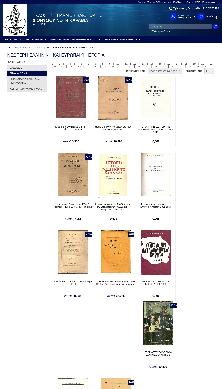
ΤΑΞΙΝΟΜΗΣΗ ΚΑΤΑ (136, 71)
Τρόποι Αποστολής (61, 360)
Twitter (146, 356)
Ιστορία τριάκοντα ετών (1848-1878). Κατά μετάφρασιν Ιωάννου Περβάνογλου (150, 284)
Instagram (148, 362)
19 (194, 63)
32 (138, 66)
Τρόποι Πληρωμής (61, 354)
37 (181, 66)
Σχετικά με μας (17, 351)
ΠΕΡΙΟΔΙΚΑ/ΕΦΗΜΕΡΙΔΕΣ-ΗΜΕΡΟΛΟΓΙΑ (25, 81)
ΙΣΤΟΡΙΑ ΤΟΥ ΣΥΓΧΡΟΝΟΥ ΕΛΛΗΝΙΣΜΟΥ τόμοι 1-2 (110, 282)
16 (168, 63)
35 (164, 66)
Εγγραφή (98, 356)
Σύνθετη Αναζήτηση (161, 31)
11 (126, 63)
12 (134, 63)
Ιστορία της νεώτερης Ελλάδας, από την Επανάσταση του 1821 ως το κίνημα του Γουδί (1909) (70, 207)
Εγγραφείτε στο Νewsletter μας (74, 332)
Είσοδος (98, 351)
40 (206, 66)
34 (155, 66)
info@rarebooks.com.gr (190, 368)
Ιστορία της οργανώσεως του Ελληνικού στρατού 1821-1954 (110, 205)
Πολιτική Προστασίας (20, 362)
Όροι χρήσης (16, 356)
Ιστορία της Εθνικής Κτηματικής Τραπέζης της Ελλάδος (69, 128)
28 (104, 66)
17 (177, 63)
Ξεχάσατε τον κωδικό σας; (107, 362)
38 (189, 66)
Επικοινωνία (208, 2)
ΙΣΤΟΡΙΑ (38, 47)
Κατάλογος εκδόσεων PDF (186, 2)
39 (198, 66)
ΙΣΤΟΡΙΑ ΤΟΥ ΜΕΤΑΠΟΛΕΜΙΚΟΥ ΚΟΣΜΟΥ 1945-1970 (70, 282)
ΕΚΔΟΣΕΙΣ (16, 67)
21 (211, 63)
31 (130, 66)
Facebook (148, 351)
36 (172, 66)
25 (79, 66)
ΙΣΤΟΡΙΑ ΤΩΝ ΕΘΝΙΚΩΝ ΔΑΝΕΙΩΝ (190, 281)
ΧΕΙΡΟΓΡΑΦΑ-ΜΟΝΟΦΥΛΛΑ (26, 88)
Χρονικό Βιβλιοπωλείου (159, 2)
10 (117, 63)
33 (147, 66)
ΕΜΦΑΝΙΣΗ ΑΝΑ (194, 71)
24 (70, 66)
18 (185, 63)
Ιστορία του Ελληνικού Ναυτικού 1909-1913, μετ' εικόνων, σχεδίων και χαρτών (190, 207)
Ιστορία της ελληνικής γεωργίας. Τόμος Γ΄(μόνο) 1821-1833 (110, 128)
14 (151, 63)
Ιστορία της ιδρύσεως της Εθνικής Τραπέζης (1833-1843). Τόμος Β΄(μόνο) (190, 129)
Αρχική (141, 2)
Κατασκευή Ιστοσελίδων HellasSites (197, 380)
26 (87, 66)
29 (113, 66)
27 (96, 66)
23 (62, 66)
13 (143, 63)
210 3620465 (211, 8)
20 (202, 63)
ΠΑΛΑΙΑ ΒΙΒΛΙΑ (22, 47)
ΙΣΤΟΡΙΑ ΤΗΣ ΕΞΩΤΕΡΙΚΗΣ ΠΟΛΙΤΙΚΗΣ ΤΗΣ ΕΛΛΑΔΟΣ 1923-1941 (150, 129)
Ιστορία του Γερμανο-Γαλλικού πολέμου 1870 (150, 205)
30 (121, 66)
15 (160, 63)
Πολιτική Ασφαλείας (61, 365)
